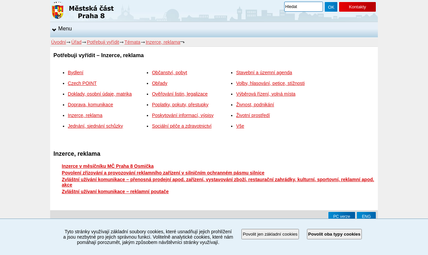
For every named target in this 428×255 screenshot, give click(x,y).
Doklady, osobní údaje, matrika (100, 94)
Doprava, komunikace (90, 104)
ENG (366, 216)
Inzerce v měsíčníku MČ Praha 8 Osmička (108, 166)
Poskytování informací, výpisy (182, 115)
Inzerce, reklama (163, 42)
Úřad (76, 42)
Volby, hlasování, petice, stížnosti (270, 83)
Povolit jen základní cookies (270, 234)
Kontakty (357, 6)
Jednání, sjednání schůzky (95, 126)
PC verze (341, 216)
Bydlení (76, 72)
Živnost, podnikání (255, 104)
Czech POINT (82, 83)
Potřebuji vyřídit (103, 42)
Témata (132, 42)
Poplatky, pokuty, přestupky (180, 104)
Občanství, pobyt (169, 72)
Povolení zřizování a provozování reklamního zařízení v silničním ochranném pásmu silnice (163, 172)
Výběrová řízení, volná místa (265, 94)
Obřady (159, 83)
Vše (240, 126)
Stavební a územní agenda (264, 72)
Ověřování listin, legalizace (180, 94)
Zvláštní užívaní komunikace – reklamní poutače (115, 191)
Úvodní (58, 42)
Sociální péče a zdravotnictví (181, 126)
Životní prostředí (253, 115)
